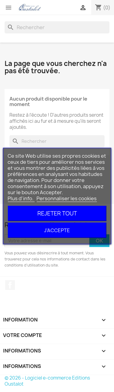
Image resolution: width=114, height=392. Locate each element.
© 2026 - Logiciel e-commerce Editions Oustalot (47, 381)
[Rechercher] (57, 27)
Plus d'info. (21, 198)
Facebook (10, 285)
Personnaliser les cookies (66, 198)
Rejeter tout (57, 213)
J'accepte (57, 230)
